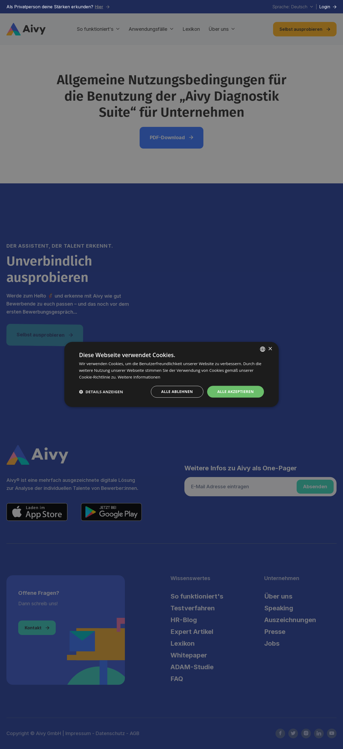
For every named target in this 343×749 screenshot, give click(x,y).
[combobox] (262, 349)
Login (328, 7)
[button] (101, 392)
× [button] (270, 349)
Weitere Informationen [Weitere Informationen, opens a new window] (139, 377)
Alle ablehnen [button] (177, 391)
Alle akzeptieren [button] (235, 391)
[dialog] (171, 374)
